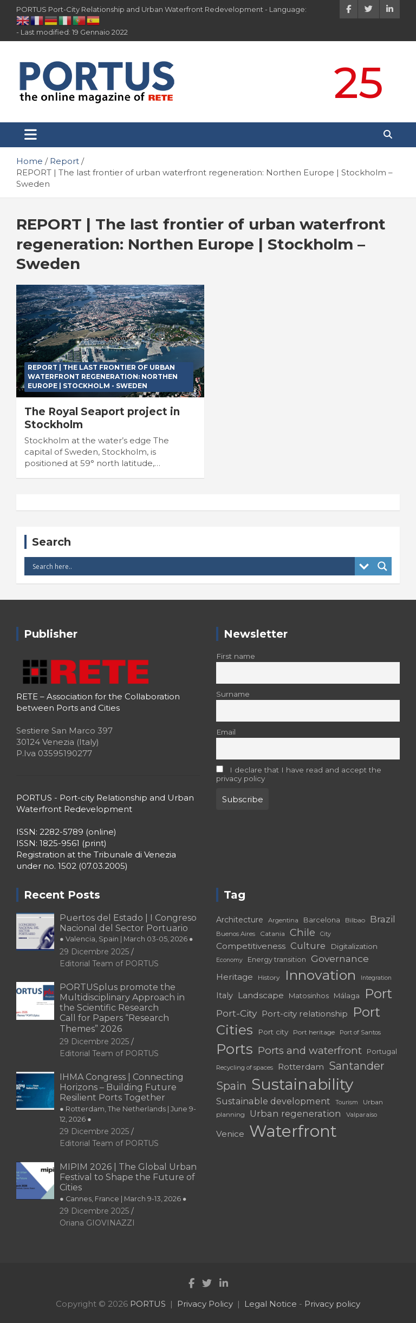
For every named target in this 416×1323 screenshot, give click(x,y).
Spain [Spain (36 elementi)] (231, 1085)
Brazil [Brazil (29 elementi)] (382, 919)
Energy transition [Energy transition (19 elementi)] (277, 959)
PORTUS (148, 1304)
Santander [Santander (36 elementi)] (357, 1065)
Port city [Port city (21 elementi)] (273, 1031)
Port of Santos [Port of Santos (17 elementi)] (360, 1032)
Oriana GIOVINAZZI (97, 1223)
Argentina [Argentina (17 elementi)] (283, 920)
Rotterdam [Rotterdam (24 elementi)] (301, 1067)
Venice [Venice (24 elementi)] (230, 1134)
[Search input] (192, 566)
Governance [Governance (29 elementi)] (340, 958)
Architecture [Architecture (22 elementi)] (239, 920)
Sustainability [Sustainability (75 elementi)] (302, 1084)
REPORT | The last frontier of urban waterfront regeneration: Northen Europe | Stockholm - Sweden (103, 376)
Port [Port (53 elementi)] (378, 993)
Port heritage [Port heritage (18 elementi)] (314, 1032)
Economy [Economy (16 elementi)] (229, 960)
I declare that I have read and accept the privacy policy (298, 774)
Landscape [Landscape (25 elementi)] (261, 995)
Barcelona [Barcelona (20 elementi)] (321, 919)
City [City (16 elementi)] (325, 934)
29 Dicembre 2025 (94, 952)
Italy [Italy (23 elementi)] (224, 995)
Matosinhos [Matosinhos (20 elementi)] (309, 995)
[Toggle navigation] (30, 134)
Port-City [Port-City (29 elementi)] (236, 1013)
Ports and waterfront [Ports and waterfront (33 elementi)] (310, 1050)
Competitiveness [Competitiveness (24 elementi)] (250, 946)
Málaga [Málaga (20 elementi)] (347, 995)
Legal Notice (270, 1304)
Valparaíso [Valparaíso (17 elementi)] (361, 1114)
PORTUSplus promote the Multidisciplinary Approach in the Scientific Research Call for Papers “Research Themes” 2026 (122, 1008)
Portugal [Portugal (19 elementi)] (382, 1051)
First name (235, 656)
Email (226, 732)
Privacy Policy (205, 1304)
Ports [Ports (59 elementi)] (234, 1048)
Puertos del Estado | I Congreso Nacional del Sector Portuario (128, 928)
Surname (233, 694)
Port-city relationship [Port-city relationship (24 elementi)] (305, 1013)
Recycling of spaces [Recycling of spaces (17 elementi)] (244, 1067)
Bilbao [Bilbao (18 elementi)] (355, 920)
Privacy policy (332, 1304)
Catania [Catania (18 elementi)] (272, 933)
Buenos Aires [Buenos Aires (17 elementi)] (235, 934)
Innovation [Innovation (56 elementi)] (320, 975)
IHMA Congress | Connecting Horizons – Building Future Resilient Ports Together (128, 1097)
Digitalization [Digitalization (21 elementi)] (354, 946)
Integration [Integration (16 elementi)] (376, 977)
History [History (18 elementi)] (269, 977)
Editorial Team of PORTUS (109, 963)
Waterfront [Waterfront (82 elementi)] (293, 1131)
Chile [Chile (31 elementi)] (302, 932)
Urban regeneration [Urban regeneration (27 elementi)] (295, 1113)
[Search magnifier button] (382, 566)
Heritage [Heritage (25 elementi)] (234, 977)
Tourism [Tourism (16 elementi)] (346, 1102)
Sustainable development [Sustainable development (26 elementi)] (273, 1101)
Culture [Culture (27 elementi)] (308, 945)
